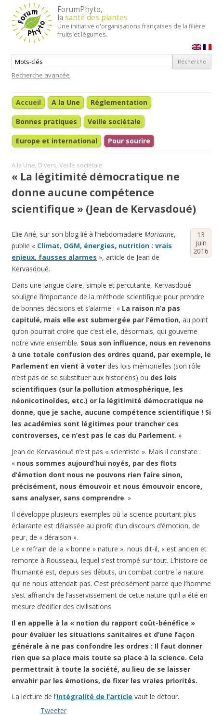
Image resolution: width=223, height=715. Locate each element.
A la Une (66, 102)
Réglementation (119, 102)
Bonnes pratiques (46, 121)
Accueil (28, 102)
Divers (47, 165)
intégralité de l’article (94, 696)
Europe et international (56, 140)
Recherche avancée (41, 75)
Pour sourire (129, 140)
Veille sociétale (114, 121)
